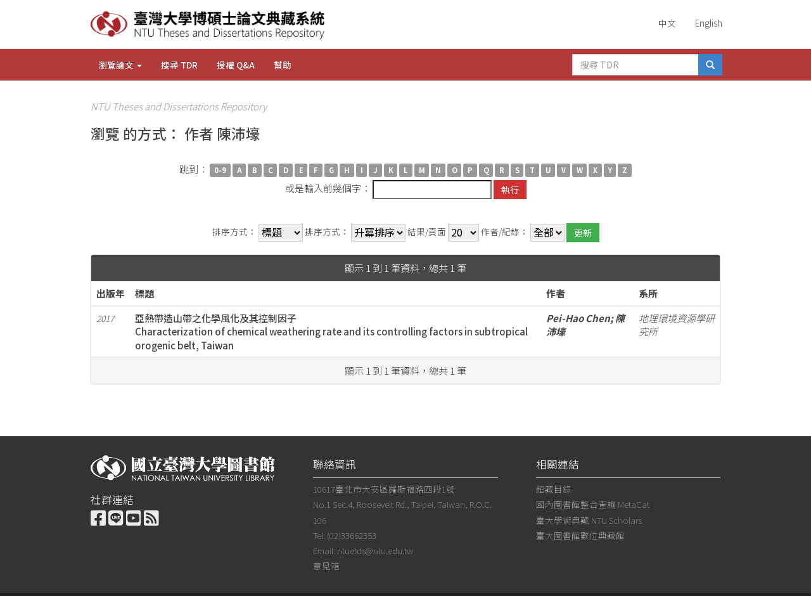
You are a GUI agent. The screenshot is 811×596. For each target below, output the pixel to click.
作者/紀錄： (504, 232)
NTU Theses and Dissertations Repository (179, 106)
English (708, 22)
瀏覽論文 (120, 64)
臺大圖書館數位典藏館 (580, 535)
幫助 (282, 64)
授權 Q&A (236, 64)
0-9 (220, 170)
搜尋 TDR (179, 64)
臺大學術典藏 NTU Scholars (589, 520)
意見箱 (326, 565)
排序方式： (234, 232)
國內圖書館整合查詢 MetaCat (592, 504)
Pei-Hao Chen (578, 318)
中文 (667, 22)
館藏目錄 (554, 489)
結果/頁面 (426, 232)
